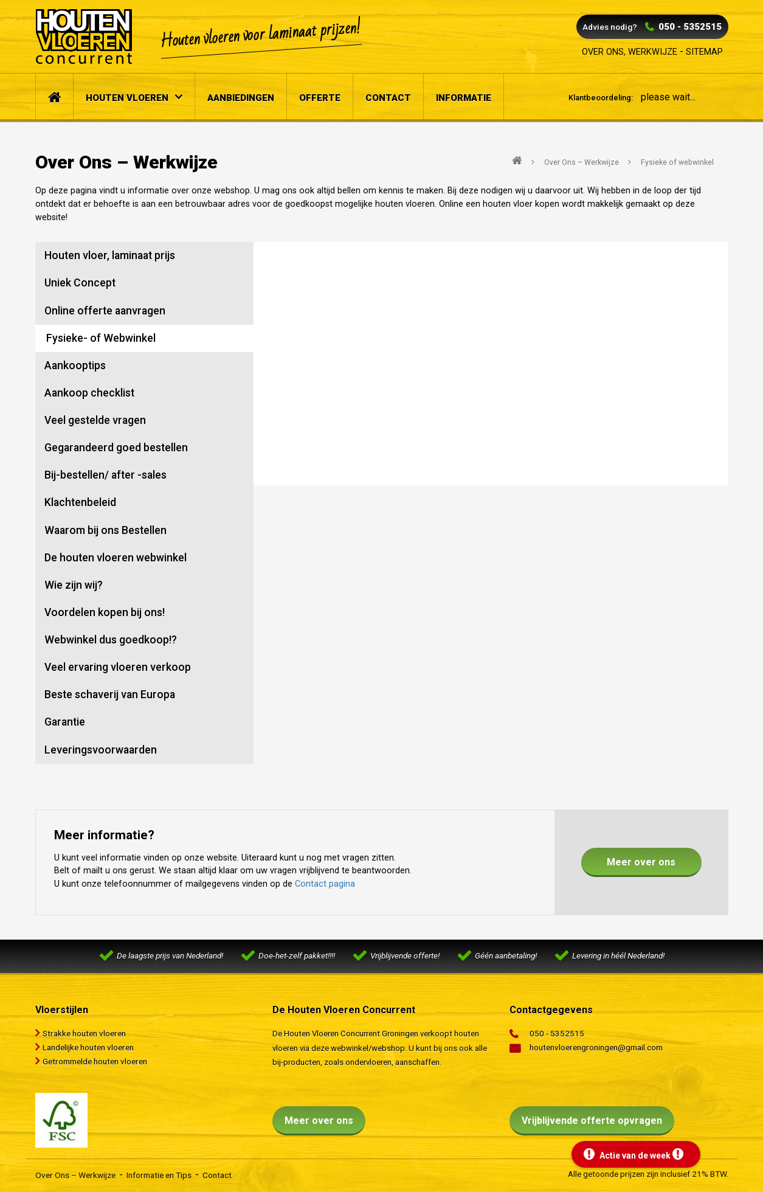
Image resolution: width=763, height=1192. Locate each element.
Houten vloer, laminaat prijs (109, 255)
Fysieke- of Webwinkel (101, 338)
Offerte (319, 97)
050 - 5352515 (690, 26)
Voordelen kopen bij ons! (104, 612)
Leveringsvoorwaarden (100, 750)
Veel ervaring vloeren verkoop (117, 667)
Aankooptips (75, 365)
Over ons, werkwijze (629, 52)
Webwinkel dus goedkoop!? (110, 640)
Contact (388, 97)
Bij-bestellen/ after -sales (105, 475)
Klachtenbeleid (80, 502)
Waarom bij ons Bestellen (105, 530)
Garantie (64, 722)
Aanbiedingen (240, 97)
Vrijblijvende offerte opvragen (592, 1120)
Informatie (463, 97)
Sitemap (704, 52)
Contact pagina (325, 884)
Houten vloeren (127, 97)
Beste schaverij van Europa (109, 694)
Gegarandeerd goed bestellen (116, 448)
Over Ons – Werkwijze (75, 1175)
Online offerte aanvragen (104, 311)
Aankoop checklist (89, 393)
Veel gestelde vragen (95, 420)
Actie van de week (633, 1154)
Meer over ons (641, 862)
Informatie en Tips (159, 1175)
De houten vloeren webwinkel (115, 558)
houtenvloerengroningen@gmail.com (596, 1047)
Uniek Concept (80, 283)
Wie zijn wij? (73, 585)
